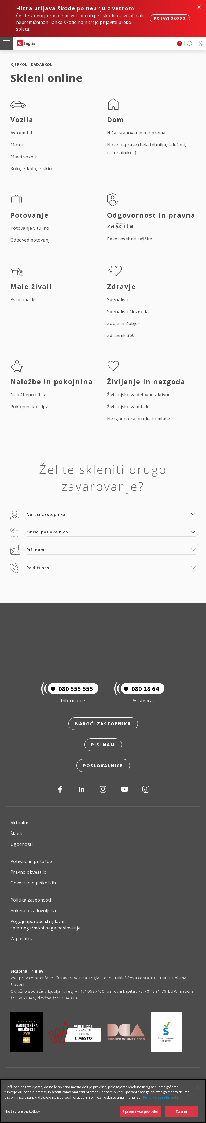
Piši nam (103, 745)
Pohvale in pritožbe (31, 861)
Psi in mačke (23, 299)
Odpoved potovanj (30, 240)
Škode (16, 833)
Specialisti (117, 299)
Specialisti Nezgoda (128, 311)
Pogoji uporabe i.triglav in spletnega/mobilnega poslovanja (45, 924)
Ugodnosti (21, 844)
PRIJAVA (199, 43)
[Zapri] (197, 1088)
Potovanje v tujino (29, 228)
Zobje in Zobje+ (124, 323)
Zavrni (181, 1111)
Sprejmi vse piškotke (140, 1111)
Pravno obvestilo (28, 872)
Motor (17, 145)
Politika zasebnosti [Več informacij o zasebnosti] (160, 1097)
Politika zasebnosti (30, 900)
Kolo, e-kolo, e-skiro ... (34, 169)
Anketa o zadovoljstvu (33, 911)
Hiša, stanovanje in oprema (136, 133)
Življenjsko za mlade (128, 407)
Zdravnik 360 (121, 335)
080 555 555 (70, 688)
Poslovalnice (103, 766)
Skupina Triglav (27, 971)
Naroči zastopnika (103, 724)
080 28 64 (140, 688)
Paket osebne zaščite (129, 239)
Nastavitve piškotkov (22, 1111)
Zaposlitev (21, 939)
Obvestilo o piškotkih (33, 883)
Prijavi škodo (170, 18)
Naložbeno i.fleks (28, 395)
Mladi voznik (23, 157)
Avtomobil (21, 133)
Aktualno (20, 823)
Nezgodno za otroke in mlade (138, 419)
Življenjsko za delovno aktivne (139, 395)
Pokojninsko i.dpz (29, 407)
